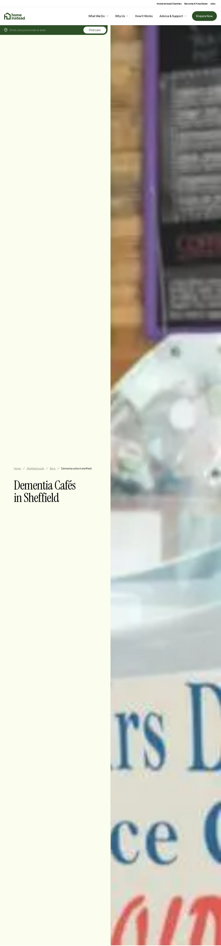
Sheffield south (35, 468)
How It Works (144, 16)
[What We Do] (98, 16)
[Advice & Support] (173, 16)
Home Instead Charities (169, 3)
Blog (52, 468)
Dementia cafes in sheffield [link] (76, 468)
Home (17, 468)
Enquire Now (204, 16)
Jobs (212, 3)
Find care (95, 30)
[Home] (14, 16)
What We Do (96, 16)
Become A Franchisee (196, 3)
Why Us (120, 16)
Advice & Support (171, 16)
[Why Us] (121, 16)
